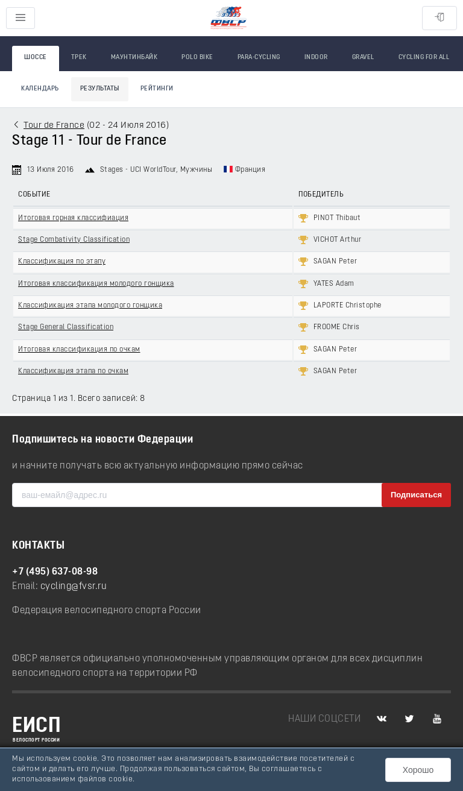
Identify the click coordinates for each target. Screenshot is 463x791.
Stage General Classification (65, 327)
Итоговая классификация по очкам (79, 349)
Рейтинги (157, 89)
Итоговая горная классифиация (73, 218)
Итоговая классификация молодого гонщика (96, 284)
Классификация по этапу (62, 261)
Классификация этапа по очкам (73, 371)
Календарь (40, 89)
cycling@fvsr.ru (73, 586)
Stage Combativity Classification (74, 240)
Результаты (99, 89)
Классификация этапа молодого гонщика (90, 305)
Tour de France (54, 125)
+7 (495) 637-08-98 (55, 572)
